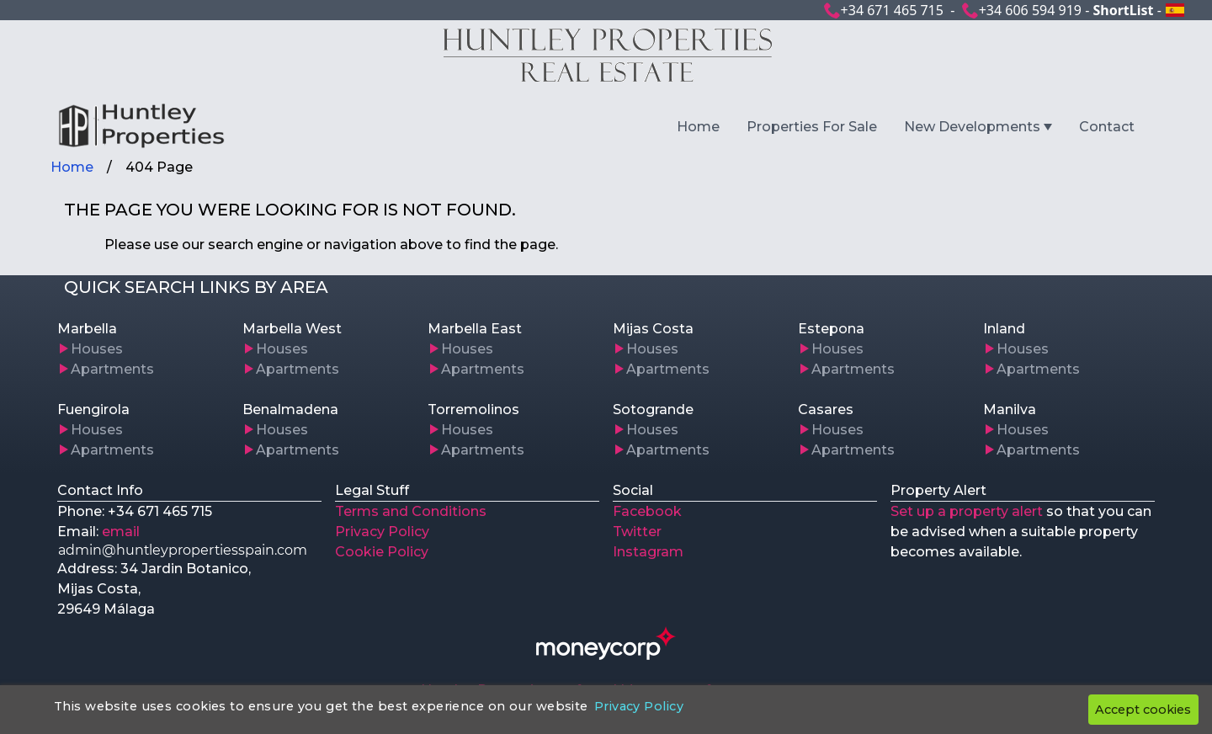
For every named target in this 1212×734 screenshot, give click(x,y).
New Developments (972, 127)
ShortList (1122, 10)
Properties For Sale (812, 127)
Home (698, 127)
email (121, 532)
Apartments (112, 369)
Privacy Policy (382, 532)
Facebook (647, 511)
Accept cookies (1143, 709)
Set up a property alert (966, 511)
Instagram (648, 552)
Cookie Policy (381, 552)
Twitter (637, 532)
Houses (97, 349)
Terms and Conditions (410, 511)
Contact (1107, 127)
